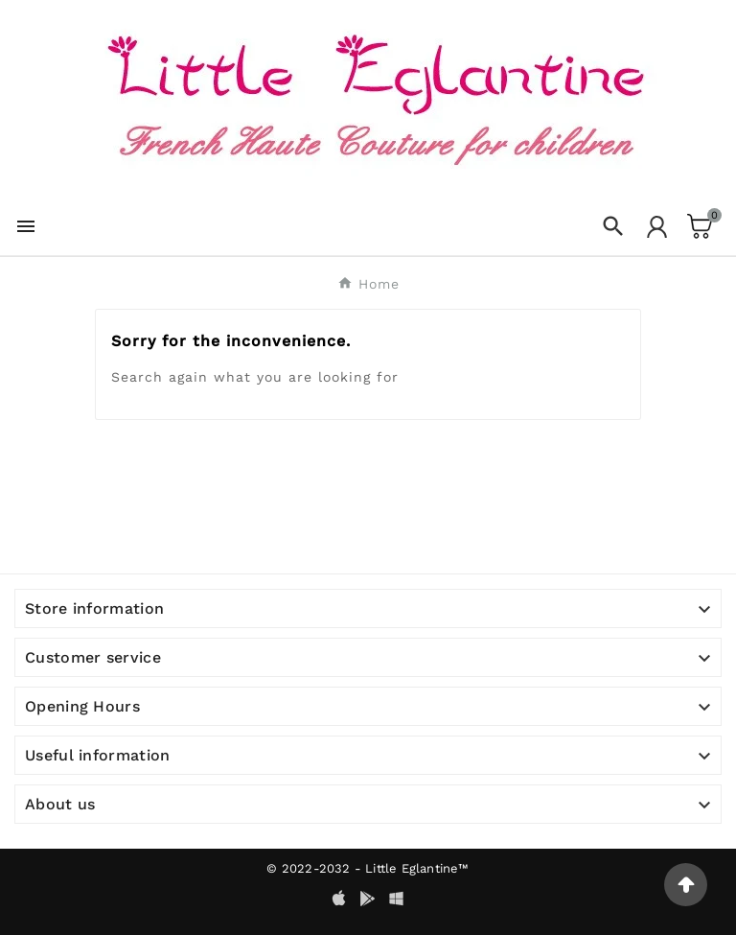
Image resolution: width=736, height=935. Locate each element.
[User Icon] (657, 227)
